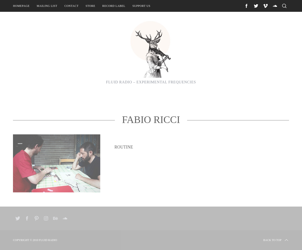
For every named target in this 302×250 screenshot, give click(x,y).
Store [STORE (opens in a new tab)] (90, 6)
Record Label (114, 6)
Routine (123, 163)
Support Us (141, 6)
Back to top (276, 240)
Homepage (21, 6)
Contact (71, 6)
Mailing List (47, 6)
